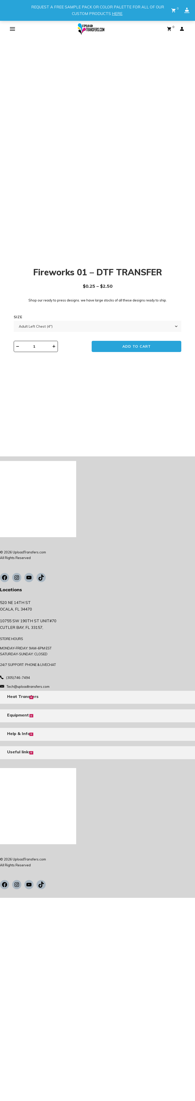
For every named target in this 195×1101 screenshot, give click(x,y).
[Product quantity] (39, 346)
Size (18, 317)
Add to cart (139, 346)
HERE (117, 13)
